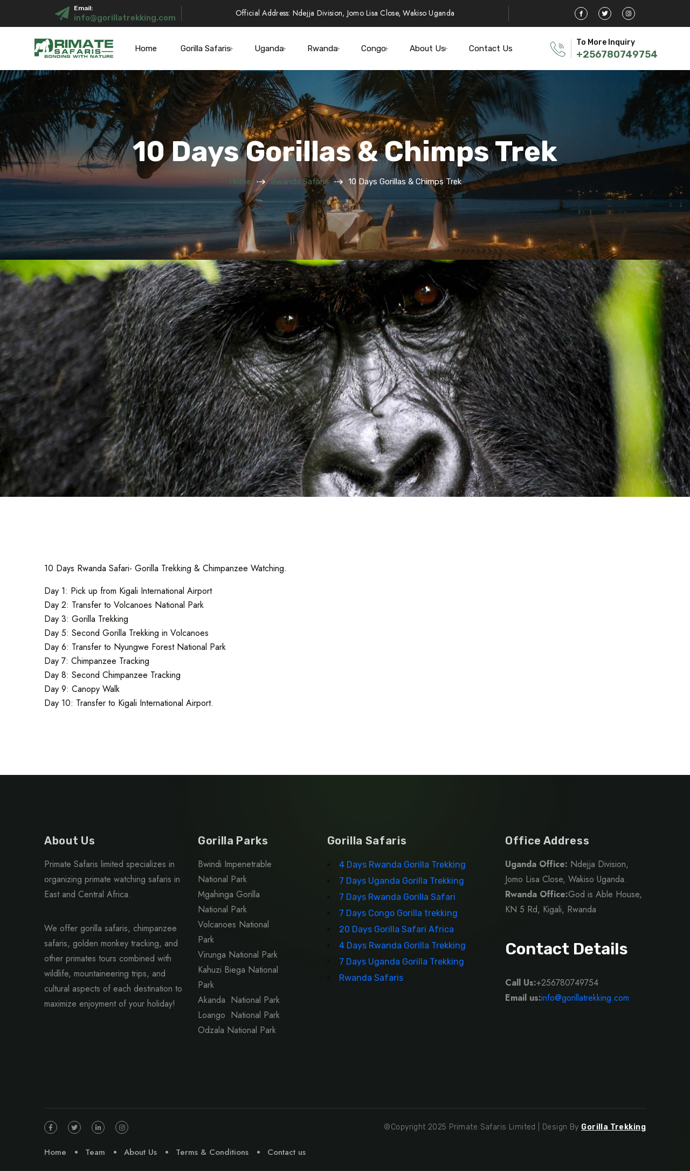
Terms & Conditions (212, 1152)
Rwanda (322, 48)
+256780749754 (617, 54)
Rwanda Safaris (300, 181)
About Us (427, 48)
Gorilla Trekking (613, 1127)
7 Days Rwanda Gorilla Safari (397, 897)
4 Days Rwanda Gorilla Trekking (402, 865)
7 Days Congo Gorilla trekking (398, 913)
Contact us (286, 1152)
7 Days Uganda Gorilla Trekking (401, 881)
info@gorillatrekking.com (125, 18)
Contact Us (491, 48)
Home (146, 48)
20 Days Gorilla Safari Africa (397, 929)
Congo (373, 48)
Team (95, 1152)
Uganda (269, 48)
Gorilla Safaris (206, 48)
